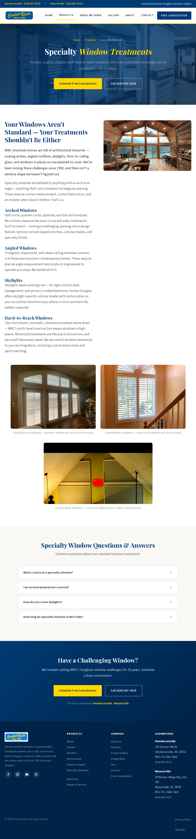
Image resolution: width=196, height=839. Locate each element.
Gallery (113, 15)
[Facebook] (8, 774)
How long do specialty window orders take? (98, 617)
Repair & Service (76, 785)
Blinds (70, 742)
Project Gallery (119, 753)
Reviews (116, 747)
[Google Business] (36, 774)
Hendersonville (102, 703)
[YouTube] (26, 774)
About (130, 15)
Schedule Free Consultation (78, 84)
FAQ (113, 765)
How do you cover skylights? (98, 602)
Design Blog (118, 759)
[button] (98, 483)
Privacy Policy (183, 820)
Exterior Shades (76, 765)
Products (66, 15)
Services (72, 779)
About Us (116, 742)
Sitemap (180, 830)
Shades (71, 747)
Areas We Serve (91, 15)
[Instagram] (17, 774)
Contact (147, 15)
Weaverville (121, 703)
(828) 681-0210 (163, 797)
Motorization (74, 759)
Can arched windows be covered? (98, 587)
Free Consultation (174, 15)
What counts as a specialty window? (98, 572)
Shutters (72, 753)
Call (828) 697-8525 (123, 84)
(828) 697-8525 (163, 762)
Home (49, 15)
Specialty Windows (78, 770)
